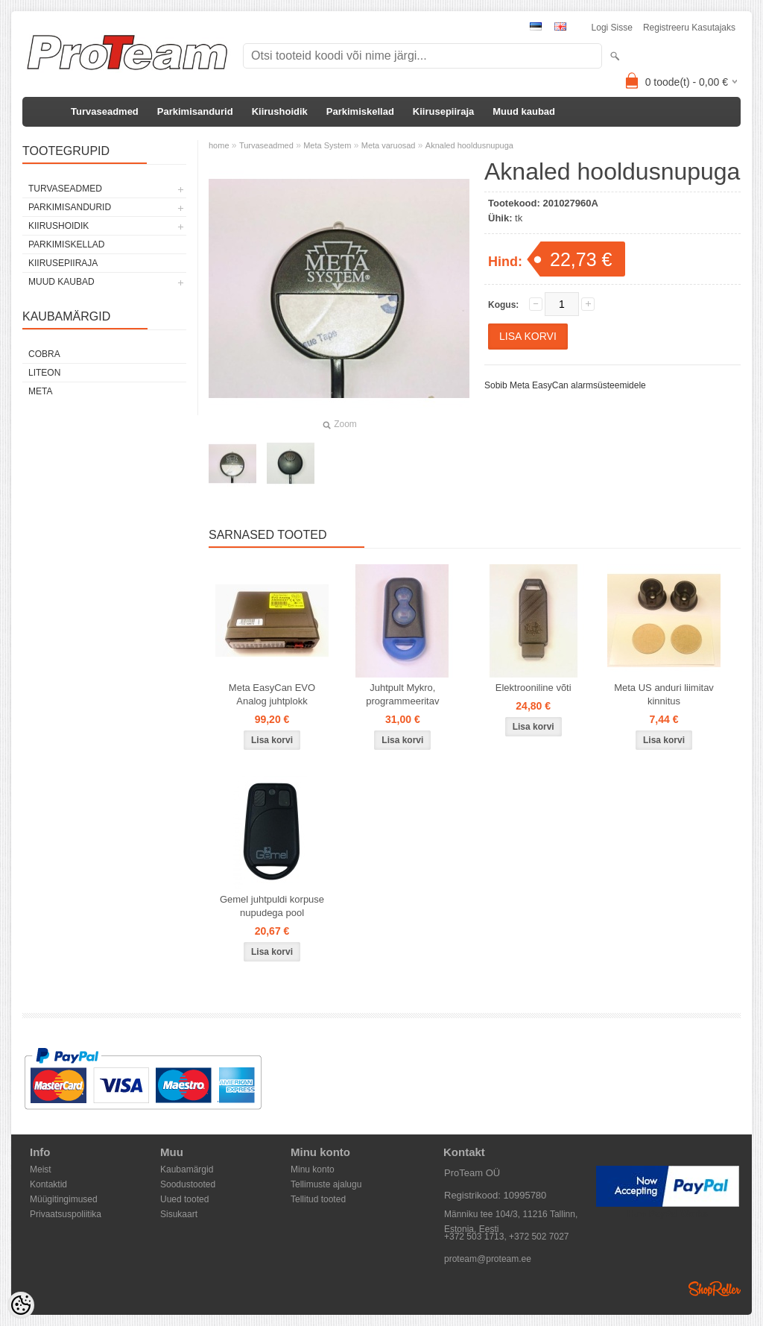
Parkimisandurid (195, 111)
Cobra (44, 354)
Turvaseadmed (105, 111)
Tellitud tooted (318, 1199)
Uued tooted (184, 1199)
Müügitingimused (64, 1199)
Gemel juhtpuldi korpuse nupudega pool (272, 906)
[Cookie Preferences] (20, 1305)
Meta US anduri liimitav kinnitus (664, 694)
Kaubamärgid (186, 1169)
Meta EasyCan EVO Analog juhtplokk (272, 694)
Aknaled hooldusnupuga (469, 145)
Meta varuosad (388, 145)
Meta (40, 391)
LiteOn (44, 372)
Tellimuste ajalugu (326, 1184)
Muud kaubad (524, 111)
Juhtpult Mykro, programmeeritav (402, 694)
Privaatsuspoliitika (65, 1214)
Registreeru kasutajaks (689, 27)
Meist (40, 1169)
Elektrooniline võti (534, 687)
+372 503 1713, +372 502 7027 (506, 1236)
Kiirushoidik (280, 111)
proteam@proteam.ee (487, 1259)
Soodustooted (187, 1184)
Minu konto (313, 1169)
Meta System (327, 145)
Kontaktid (48, 1184)
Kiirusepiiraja (443, 111)
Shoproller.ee (714, 1288)
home (219, 145)
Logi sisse (612, 27)
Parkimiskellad (360, 111)
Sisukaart (178, 1214)
